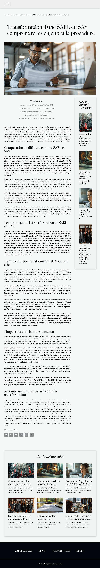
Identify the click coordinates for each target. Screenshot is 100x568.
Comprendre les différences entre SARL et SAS (36, 105)
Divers (13, 15)
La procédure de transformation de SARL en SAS (36, 112)
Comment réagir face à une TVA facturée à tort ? (85, 214)
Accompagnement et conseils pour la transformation (36, 118)
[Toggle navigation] (7, 4)
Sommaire (38, 101)
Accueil (6, 15)
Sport (42, 551)
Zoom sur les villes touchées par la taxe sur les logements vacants (85, 140)
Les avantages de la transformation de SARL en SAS (37, 108)
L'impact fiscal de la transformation (36, 115)
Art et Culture (23, 551)
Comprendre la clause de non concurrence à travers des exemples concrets (78, 520)
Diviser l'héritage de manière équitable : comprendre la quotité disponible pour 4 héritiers (84, 254)
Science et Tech (61, 551)
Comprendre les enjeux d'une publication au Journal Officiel (49, 520)
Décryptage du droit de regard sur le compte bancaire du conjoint (85, 178)
